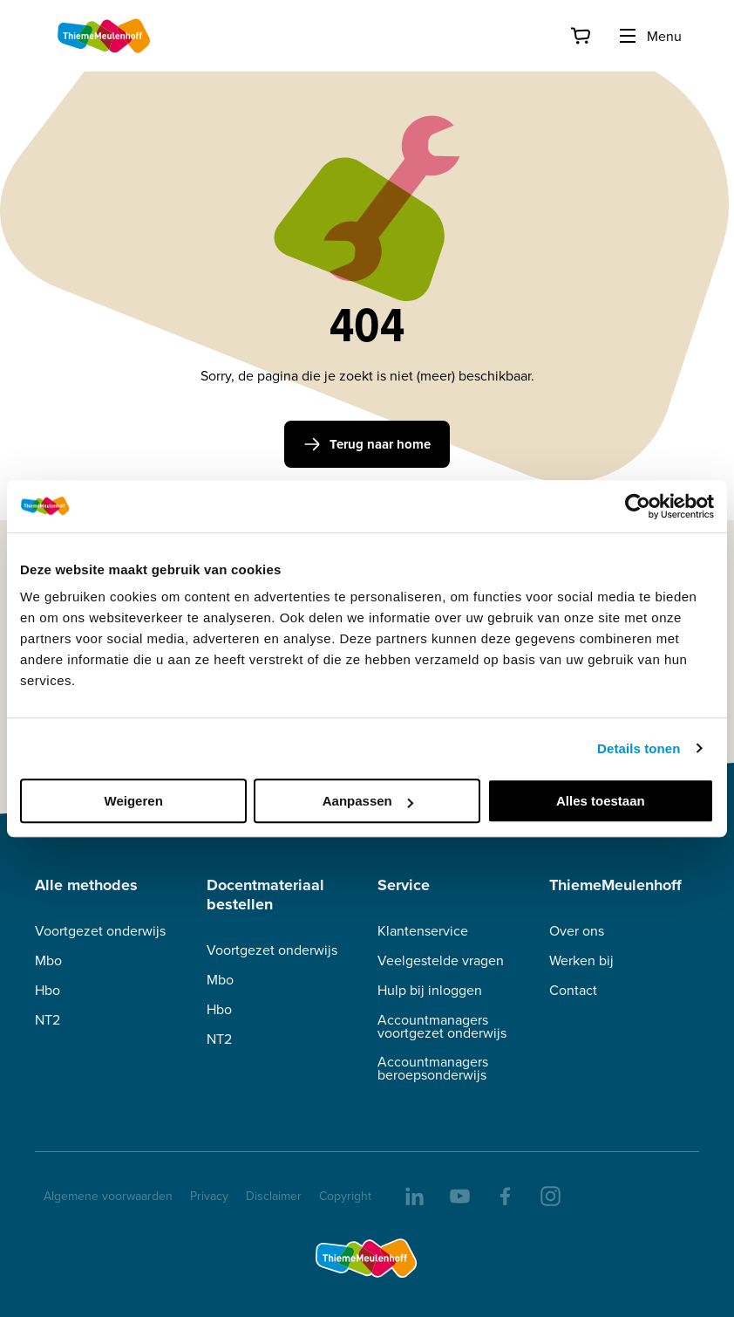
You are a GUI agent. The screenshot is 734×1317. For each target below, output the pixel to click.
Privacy (209, 1195)
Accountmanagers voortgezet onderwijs (441, 1026)
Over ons (576, 930)
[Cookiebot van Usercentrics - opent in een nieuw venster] (637, 506)
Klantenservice (422, 930)
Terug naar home (367, 444)
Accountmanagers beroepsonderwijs (432, 1068)
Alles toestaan (600, 800)
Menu (649, 35)
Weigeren (134, 800)
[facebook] (504, 1195)
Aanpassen (368, 800)
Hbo (47, 990)
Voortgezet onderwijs (100, 930)
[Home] (104, 35)
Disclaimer (274, 1195)
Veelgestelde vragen (440, 960)
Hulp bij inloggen (429, 990)
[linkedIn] (413, 1195)
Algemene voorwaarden (108, 1195)
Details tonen (638, 748)
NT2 (47, 1019)
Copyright (345, 1195)
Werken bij (581, 960)
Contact (573, 990)
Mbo (48, 960)
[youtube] (458, 1195)
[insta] (549, 1195)
